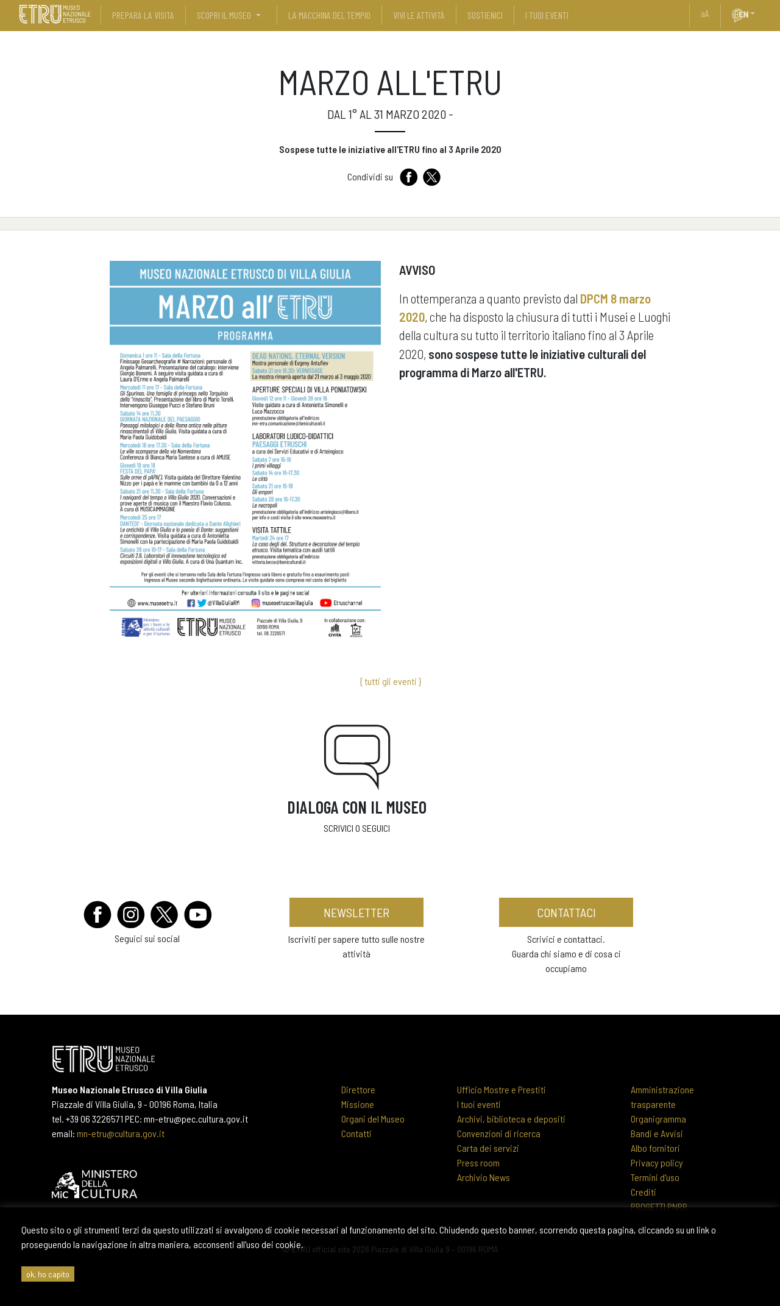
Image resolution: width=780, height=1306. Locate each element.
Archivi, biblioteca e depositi (511, 1118)
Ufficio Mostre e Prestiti (501, 1089)
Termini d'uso (655, 1177)
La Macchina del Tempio (329, 15)
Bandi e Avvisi (657, 1133)
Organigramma (658, 1118)
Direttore (358, 1089)
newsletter (356, 912)
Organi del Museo (373, 1118)
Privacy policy (657, 1162)
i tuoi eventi (547, 15)
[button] (757, 13)
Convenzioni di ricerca (499, 1133)
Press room (478, 1162)
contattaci (566, 912)
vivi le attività (419, 15)
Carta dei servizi (488, 1148)
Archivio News (483, 1177)
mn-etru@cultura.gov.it (121, 1133)
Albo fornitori (655, 1148)
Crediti (643, 1192)
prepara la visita (143, 15)
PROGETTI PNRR (659, 1206)
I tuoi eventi (479, 1104)
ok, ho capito (47, 1274)
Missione (357, 1104)
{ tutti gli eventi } (390, 681)
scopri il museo (224, 15)
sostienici (485, 15)
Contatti (356, 1133)
